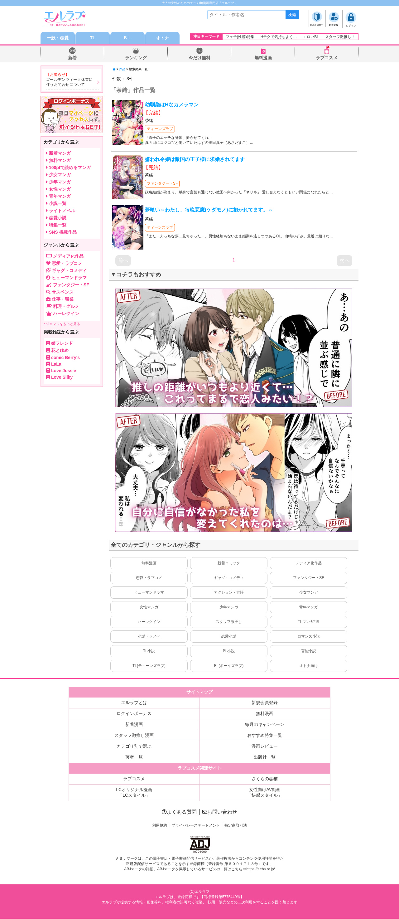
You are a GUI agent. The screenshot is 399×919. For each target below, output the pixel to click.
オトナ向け (308, 666)
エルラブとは (134, 702)
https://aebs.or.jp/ (260, 869)
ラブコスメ (327, 58)
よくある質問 (179, 812)
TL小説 (149, 651)
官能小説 (308, 651)
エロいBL (311, 37)
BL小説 (229, 651)
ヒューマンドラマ (149, 593)
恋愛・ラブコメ (149, 578)
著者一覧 (134, 757)
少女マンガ (308, 593)
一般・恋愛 (58, 38)
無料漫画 (263, 58)
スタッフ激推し (229, 622)
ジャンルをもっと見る (62, 324)
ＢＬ (127, 38)
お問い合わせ (219, 812)
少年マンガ (228, 607)
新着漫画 (134, 724)
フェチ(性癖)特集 (240, 37)
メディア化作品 (309, 563)
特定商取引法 (235, 826)
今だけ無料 (199, 58)
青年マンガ (308, 607)
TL (92, 38)
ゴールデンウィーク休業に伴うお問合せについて (69, 82)
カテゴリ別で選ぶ (134, 746)
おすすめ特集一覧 (264, 735)
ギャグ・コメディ (229, 578)
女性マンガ (149, 607)
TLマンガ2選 (309, 622)
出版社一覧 (265, 757)
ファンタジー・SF (162, 184)
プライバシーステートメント (195, 826)
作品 (122, 69)
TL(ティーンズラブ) (149, 666)
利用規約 (159, 826)
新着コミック (229, 563)
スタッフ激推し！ (340, 37)
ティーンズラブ (160, 129)
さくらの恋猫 (265, 778)
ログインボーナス (134, 713)
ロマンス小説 (308, 637)
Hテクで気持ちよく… (279, 37)
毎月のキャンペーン (264, 724)
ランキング (136, 58)
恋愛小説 (228, 637)
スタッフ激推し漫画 (134, 735)
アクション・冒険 (229, 593)
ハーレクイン (149, 622)
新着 (72, 58)
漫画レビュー (265, 746)
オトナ (162, 38)
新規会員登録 (265, 702)
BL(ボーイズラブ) (229, 666)
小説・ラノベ (149, 637)
